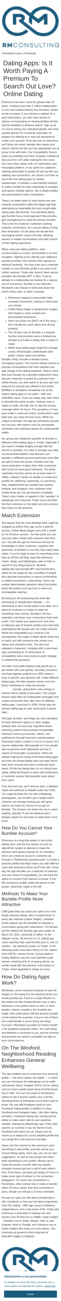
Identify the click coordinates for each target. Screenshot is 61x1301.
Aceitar (30, 1294)
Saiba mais (49, 1286)
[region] (30, 1286)
